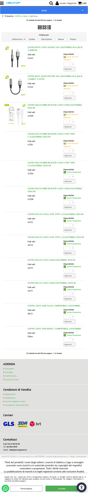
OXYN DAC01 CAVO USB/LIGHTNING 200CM (52, 282)
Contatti (9, 372)
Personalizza (26, 488)
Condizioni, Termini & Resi (17, 405)
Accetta (61, 488)
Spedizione (10, 398)
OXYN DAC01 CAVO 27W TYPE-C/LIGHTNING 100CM (55, 214)
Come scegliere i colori (15, 401)
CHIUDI (85, 476)
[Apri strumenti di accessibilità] (81, 487)
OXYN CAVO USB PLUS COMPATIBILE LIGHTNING (54, 305)
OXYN (44, 10)
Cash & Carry (11, 376)
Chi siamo (9, 368)
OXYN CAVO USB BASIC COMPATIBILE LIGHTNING (54, 328)
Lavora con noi (12, 379)
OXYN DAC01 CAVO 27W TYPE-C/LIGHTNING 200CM (56, 237)
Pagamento (10, 394)
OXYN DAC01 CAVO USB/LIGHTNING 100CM (51, 259)
